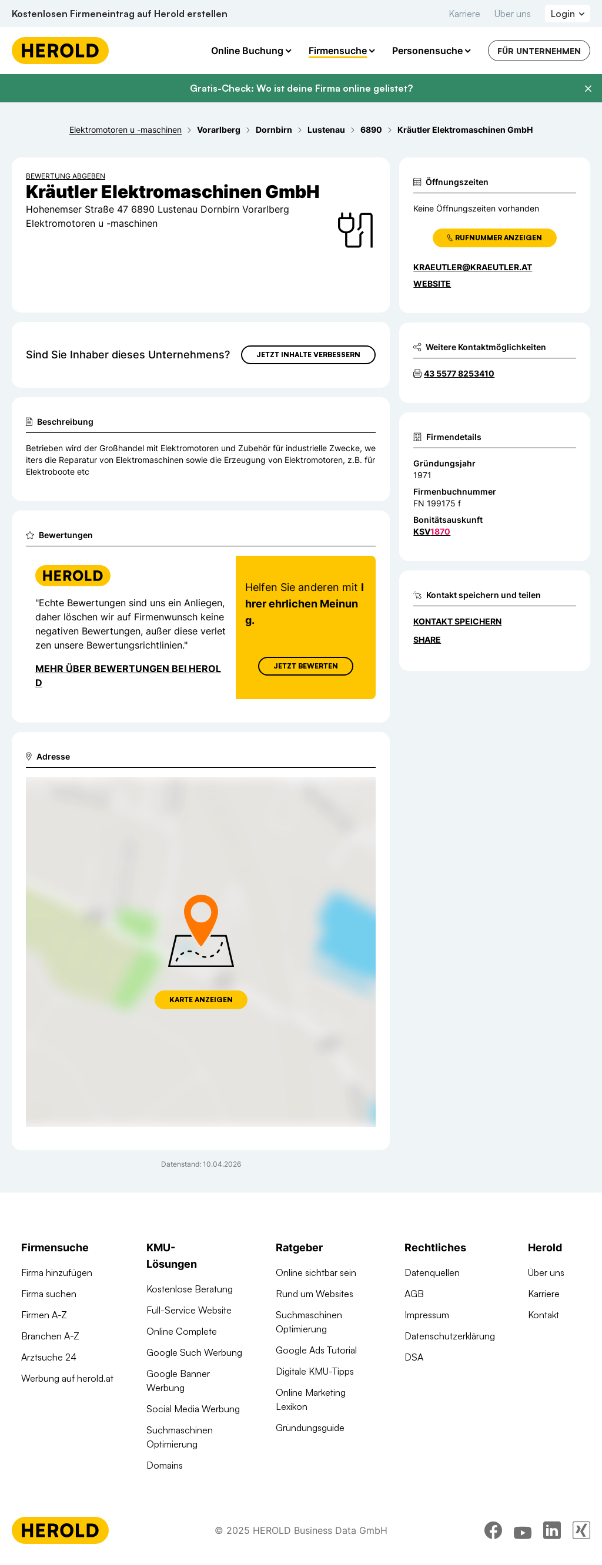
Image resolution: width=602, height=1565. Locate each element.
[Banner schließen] (588, 89)
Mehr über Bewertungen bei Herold (128, 676)
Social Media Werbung (193, 1409)
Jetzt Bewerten (305, 665)
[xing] (581, 1532)
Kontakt (543, 1315)
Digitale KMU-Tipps (315, 1371)
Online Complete (181, 1331)
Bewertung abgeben (65, 176)
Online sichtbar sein (316, 1272)
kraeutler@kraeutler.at (472, 267)
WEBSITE (432, 283)
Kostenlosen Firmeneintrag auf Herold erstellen (120, 13)
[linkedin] (552, 1532)
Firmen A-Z (44, 1315)
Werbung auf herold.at (67, 1378)
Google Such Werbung (194, 1352)
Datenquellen (432, 1272)
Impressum (426, 1315)
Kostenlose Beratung (189, 1289)
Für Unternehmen (539, 51)
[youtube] (522, 1532)
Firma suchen (48, 1293)
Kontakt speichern (457, 621)
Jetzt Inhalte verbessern (308, 354)
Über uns (512, 13)
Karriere (464, 13)
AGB (414, 1293)
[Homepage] (60, 50)
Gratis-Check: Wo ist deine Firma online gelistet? (301, 88)
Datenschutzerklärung (449, 1336)
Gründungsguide (310, 1427)
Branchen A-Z (50, 1336)
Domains (164, 1465)
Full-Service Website (189, 1310)
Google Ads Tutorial (316, 1350)
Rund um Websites (314, 1293)
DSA (413, 1357)
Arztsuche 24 (48, 1357)
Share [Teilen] (427, 639)
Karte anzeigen (201, 999)
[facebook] (493, 1532)
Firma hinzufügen (56, 1272)
